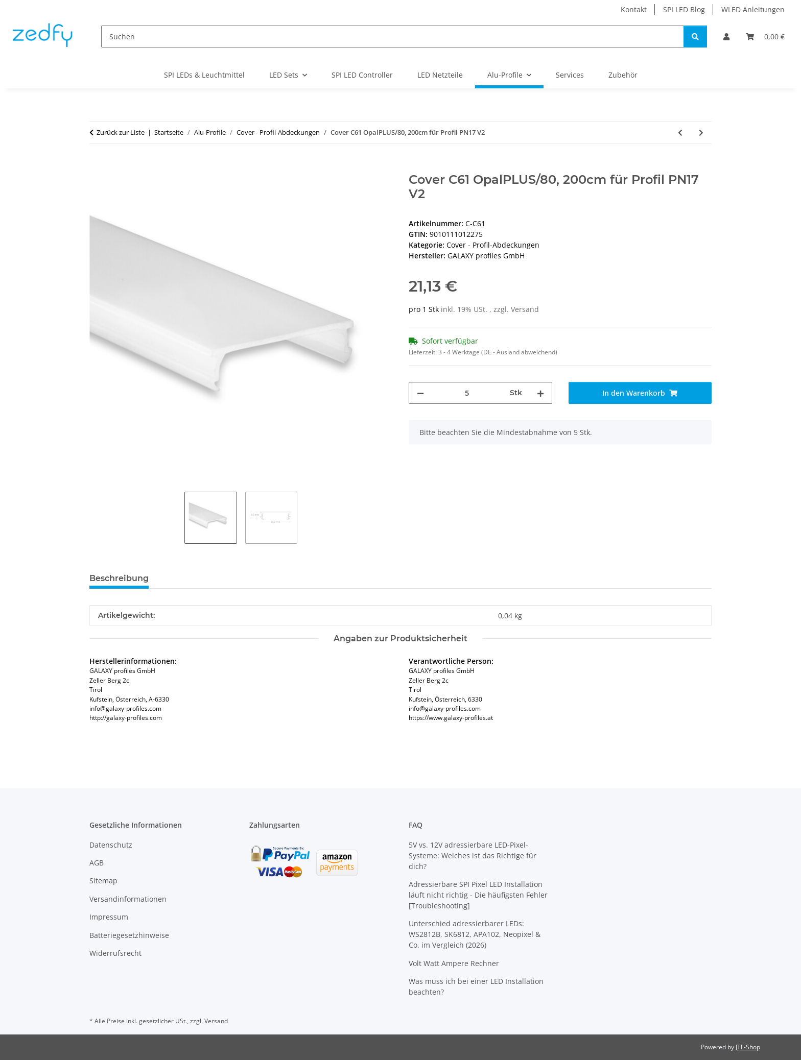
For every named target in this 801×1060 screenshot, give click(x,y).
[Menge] (467, 392)
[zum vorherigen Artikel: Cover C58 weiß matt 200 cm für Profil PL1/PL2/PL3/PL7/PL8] (680, 132)
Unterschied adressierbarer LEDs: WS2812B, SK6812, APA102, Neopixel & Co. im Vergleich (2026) (474, 934)
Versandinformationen (128, 899)
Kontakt (634, 9)
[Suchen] (392, 36)
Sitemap (103, 880)
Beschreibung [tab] (119, 578)
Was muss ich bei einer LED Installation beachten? (476, 986)
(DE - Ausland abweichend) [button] (519, 352)
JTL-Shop (748, 1047)
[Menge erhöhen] (540, 392)
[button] (726, 36)
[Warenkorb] (765, 36)
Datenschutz (110, 845)
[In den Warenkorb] (97, 167)
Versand (525, 309)
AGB (96, 863)
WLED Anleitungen (753, 9)
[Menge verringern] (420, 392)
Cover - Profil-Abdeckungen (492, 245)
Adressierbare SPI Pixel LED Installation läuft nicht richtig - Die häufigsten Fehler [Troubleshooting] (478, 894)
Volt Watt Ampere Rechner (454, 963)
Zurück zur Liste (121, 132)
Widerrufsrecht (115, 953)
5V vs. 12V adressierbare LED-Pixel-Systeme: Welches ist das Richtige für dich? (472, 855)
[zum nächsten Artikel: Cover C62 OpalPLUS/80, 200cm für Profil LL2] (701, 132)
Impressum (108, 917)
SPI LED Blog (684, 9)
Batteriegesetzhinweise (129, 935)
